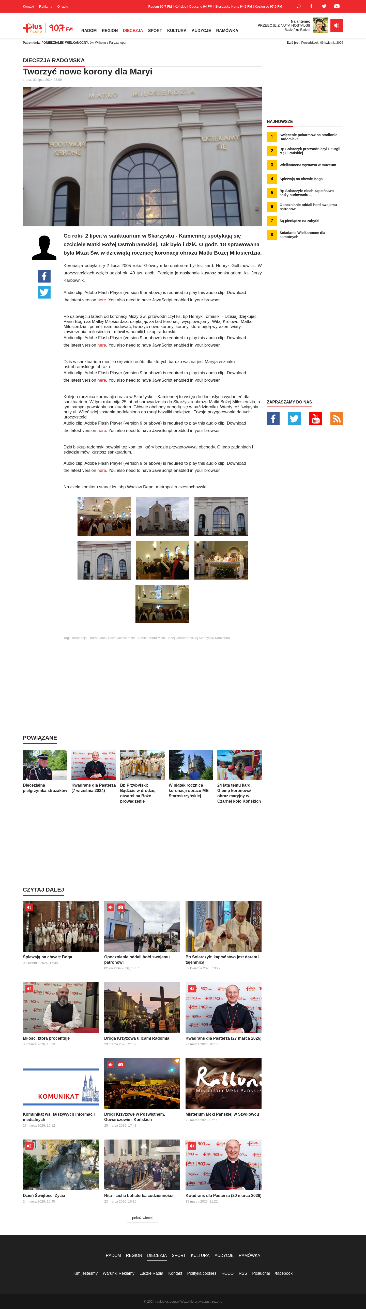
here (101, 300)
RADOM (89, 30)
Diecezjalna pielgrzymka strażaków (45, 771)
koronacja (79, 638)
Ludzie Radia (151, 1273)
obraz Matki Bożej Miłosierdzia (112, 638)
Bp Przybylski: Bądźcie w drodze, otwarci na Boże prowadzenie (142, 776)
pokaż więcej (142, 1218)
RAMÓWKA (227, 30)
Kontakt (28, 6)
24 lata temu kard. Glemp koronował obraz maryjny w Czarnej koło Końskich (239, 776)
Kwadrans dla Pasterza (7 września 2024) (93, 771)
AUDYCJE (201, 30)
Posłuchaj (261, 1273)
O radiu (62, 6)
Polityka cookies (202, 1273)
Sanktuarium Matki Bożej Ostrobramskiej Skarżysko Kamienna (184, 638)
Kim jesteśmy (85, 1273)
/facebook (284, 1273)
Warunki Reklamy (118, 1273)
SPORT (155, 30)
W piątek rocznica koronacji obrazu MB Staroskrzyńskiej (191, 774)
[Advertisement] (162, 675)
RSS (243, 1273)
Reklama (45, 6)
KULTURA (177, 30)
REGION (110, 30)
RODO (227, 1273)
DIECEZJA (133, 30)
